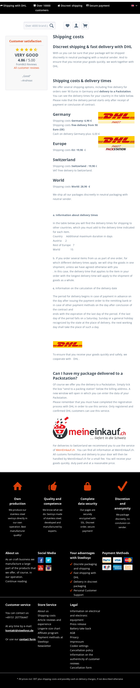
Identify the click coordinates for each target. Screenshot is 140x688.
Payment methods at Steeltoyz (50, 639)
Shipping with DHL (13, 5)
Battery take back (80, 628)
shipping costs (49, 678)
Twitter (49, 560)
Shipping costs (47, 615)
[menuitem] (40, 27)
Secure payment (98, 5)
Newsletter (44, 646)
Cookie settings (79, 646)
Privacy (74, 637)
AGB (72, 633)
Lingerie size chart (49, 628)
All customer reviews (26, 68)
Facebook (41, 560)
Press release (78, 624)
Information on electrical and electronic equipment (85, 615)
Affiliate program (48, 633)
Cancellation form (81, 667)
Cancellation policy (81, 650)
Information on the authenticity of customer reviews (85, 659)
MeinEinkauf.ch (65, 450)
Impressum (77, 641)
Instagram (49, 568)
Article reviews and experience (49, 622)
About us (43, 611)
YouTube (41, 568)
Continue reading (16, 581)
